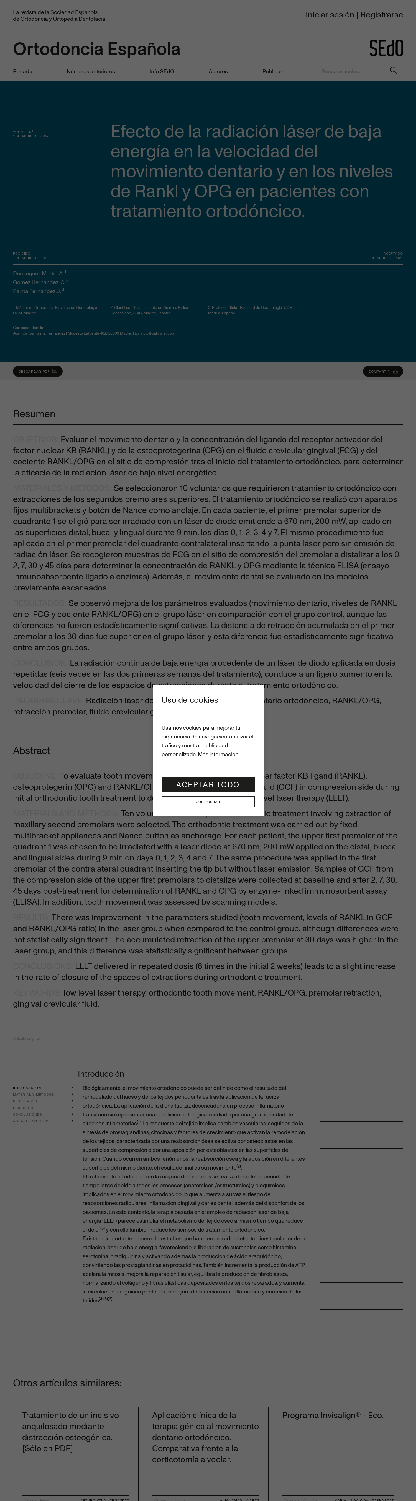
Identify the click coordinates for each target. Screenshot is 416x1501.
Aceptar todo (208, 784)
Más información (218, 754)
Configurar (208, 801)
